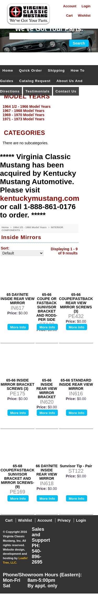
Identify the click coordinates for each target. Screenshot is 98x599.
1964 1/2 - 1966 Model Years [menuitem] (26, 106)
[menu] (48, 112)
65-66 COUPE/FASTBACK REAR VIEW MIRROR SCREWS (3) (76, 302)
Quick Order (30, 70)
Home (7, 70)
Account (69, 6)
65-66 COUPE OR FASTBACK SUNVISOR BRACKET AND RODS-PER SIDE (46, 307)
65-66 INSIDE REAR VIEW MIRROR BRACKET (46, 388)
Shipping (56, 70)
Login (86, 6)
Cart (69, 15)
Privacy (64, 520)
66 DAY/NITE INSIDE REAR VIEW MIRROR (47, 472)
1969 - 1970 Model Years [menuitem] (23, 115)
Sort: (5, 248)
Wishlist (84, 15)
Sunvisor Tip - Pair (76, 466)
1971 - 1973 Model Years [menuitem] (23, 119)
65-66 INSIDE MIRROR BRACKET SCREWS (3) (17, 384)
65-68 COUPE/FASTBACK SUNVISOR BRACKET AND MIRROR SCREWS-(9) (17, 476)
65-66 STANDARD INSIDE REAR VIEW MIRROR (76, 384)
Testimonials (38, 91)
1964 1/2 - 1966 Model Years (30, 227)
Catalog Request (35, 81)
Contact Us (65, 91)
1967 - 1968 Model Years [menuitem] (23, 111)
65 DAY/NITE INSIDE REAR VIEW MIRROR (17, 298)
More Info (18, 327)
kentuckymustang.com (39, 198)
